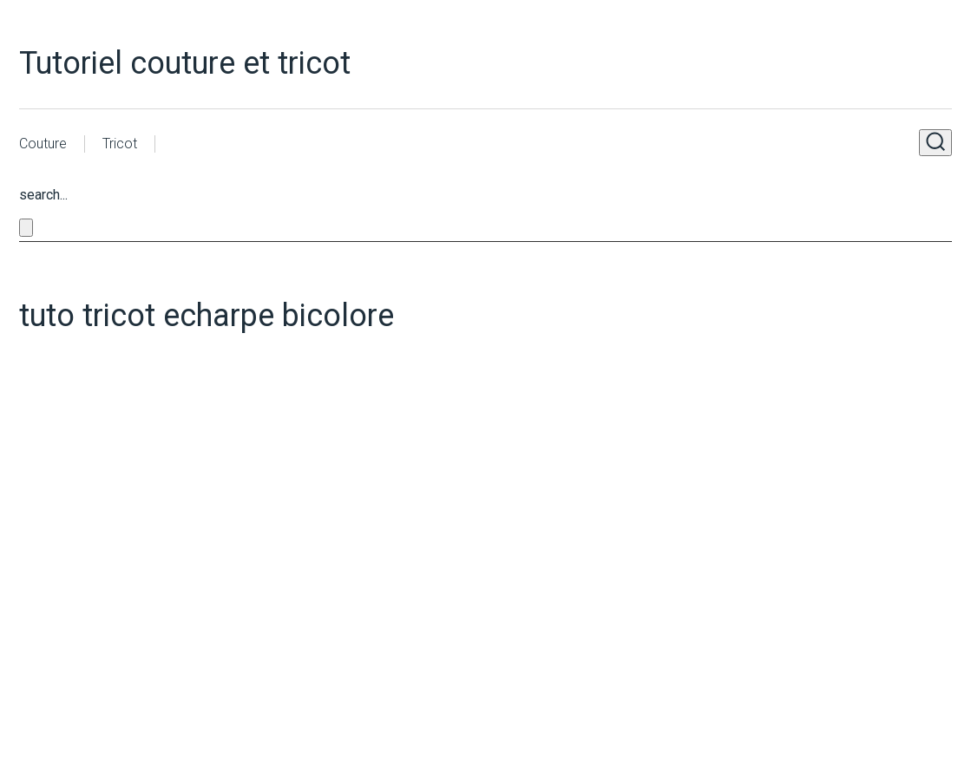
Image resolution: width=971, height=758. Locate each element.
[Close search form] (26, 228)
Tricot (119, 143)
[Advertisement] (326, 510)
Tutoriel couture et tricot (185, 63)
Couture (43, 143)
